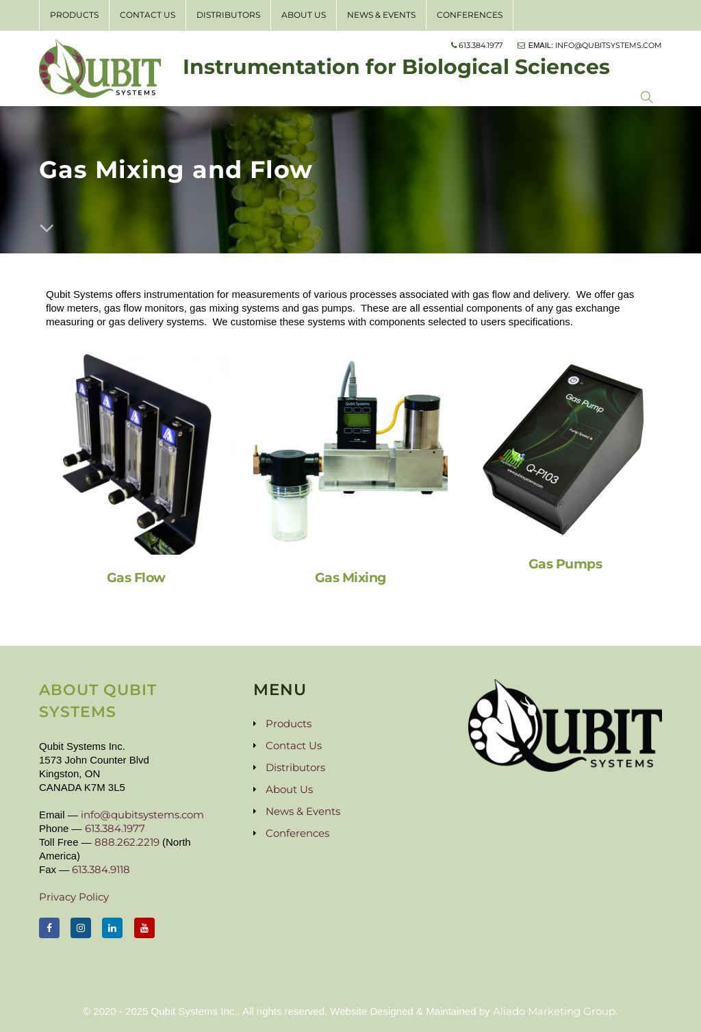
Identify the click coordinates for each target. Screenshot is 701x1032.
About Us (303, 15)
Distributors (228, 15)
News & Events (381, 15)
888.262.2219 (127, 841)
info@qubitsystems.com (142, 814)
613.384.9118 (101, 869)
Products (74, 15)
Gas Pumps (565, 561)
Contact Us (147, 15)
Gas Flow (136, 574)
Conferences (469, 15)
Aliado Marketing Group (554, 1011)
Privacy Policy (74, 896)
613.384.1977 (115, 828)
